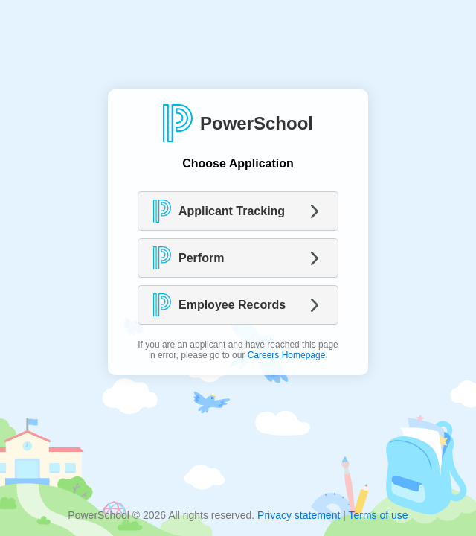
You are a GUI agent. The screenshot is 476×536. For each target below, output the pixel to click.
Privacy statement (298, 515)
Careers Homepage (287, 355)
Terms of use (378, 515)
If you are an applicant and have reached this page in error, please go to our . (238, 349)
